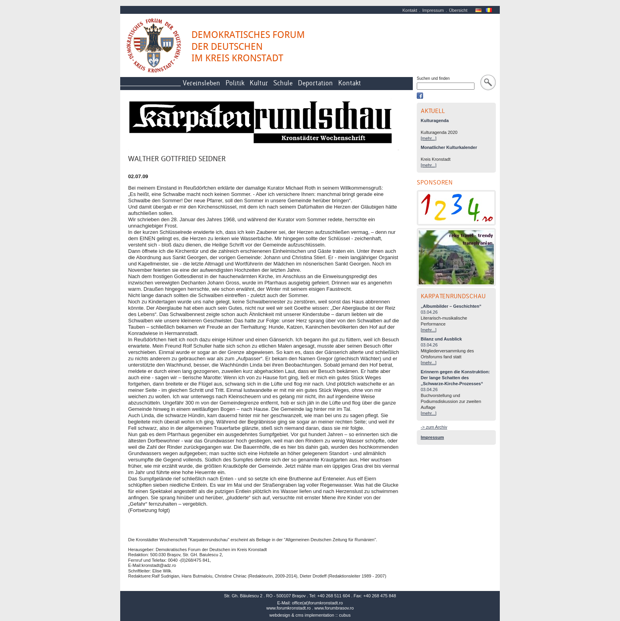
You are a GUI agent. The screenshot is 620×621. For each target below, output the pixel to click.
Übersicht (458, 10)
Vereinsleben (201, 83)
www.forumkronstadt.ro (288, 608)
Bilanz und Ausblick (441, 339)
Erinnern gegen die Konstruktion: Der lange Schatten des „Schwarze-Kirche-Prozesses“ (455, 377)
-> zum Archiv (434, 427)
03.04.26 (429, 312)
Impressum (433, 10)
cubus (344, 615)
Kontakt (410, 10)
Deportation (315, 83)
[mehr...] (429, 138)
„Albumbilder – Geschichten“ (451, 306)
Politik (234, 83)
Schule (283, 83)
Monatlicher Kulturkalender (449, 147)
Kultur (259, 83)
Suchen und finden (433, 78)
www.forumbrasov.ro (333, 608)
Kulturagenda (435, 120)
